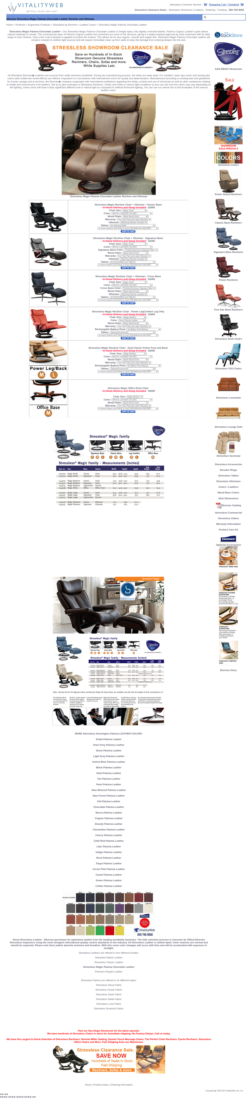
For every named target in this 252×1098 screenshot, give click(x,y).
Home (9, 24)
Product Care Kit (228, 529)
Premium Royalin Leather (109, 971)
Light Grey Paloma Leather (108, 756)
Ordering (210, 9)
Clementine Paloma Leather (109, 829)
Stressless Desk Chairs (228, 337)
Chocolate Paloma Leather (108, 807)
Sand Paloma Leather (108, 773)
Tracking (221, 9)
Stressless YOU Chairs (228, 367)
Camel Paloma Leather (109, 874)
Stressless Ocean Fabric (108, 989)
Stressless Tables (228, 475)
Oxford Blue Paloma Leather (108, 761)
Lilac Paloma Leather (108, 846)
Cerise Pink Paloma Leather (109, 869)
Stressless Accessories (228, 464)
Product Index (100, 1084)
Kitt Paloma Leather (108, 801)
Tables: (105, 225)
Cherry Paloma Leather (108, 835)
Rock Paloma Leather (108, 857)
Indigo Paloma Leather (109, 852)
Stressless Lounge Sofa (228, 425)
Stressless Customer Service (185, 4)
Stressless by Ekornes (65, 24)
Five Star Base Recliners (228, 308)
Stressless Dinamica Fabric (109, 1008)
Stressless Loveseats (228, 396)
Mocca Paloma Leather (109, 812)
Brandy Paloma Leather (108, 824)
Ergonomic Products (39, 24)
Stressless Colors (228, 165)
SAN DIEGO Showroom (228, 69)
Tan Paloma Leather (108, 778)
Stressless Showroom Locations (186, 9)
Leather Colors (88, 24)
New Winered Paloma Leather (109, 790)
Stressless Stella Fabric (108, 999)
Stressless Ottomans (228, 481)
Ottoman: (114, 222)
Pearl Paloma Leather (108, 784)
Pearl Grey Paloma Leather (108, 744)
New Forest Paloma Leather (109, 795)
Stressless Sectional (228, 454)
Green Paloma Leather (109, 880)
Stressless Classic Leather (108, 962)
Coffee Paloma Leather (109, 886)
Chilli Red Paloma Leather (109, 840)
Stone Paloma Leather (109, 750)
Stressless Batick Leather (109, 957)
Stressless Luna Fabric (108, 1003)
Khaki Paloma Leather (108, 739)
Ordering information (121, 1084)
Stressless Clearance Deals (150, 9)
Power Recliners (228, 278)
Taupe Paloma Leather (109, 863)
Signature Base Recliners (228, 250)
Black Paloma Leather (108, 767)
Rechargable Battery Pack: (111, 329)
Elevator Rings (228, 470)
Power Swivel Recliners (228, 194)
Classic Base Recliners (228, 221)
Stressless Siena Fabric (109, 985)
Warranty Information (228, 524)
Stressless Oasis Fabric (109, 994)
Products (20, 24)
